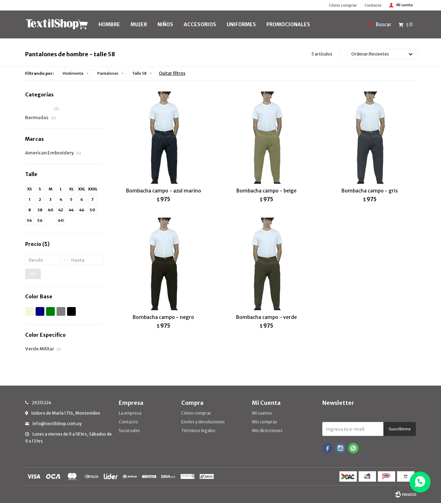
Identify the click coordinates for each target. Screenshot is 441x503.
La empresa (130, 413)
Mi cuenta (262, 413)
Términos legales (198, 430)
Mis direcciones (267, 430)
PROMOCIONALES (288, 24)
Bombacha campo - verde (266, 317)
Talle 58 (139, 73)
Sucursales (129, 430)
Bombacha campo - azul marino (163, 191)
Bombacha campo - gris (369, 191)
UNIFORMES (241, 24)
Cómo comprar (343, 5)
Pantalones (107, 73)
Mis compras (264, 421)
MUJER (139, 24)
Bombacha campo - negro (163, 317)
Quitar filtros (172, 73)
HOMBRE (109, 24)
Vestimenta (73, 73)
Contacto (373, 5)
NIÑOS (165, 24)
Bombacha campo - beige (266, 191)
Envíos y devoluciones (203, 421)
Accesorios (200, 24)
